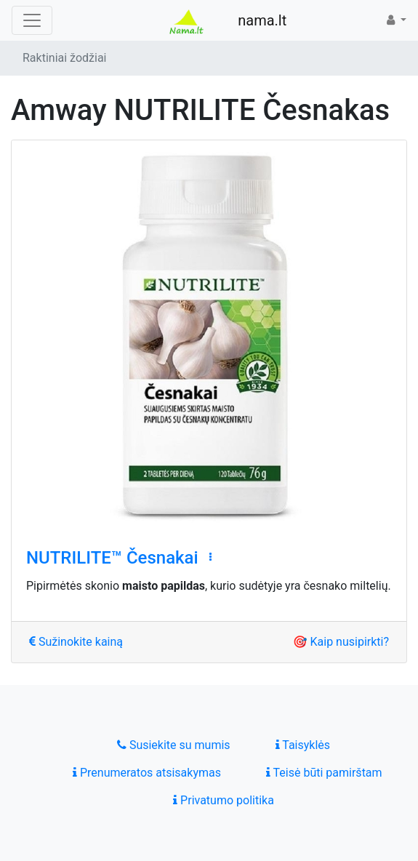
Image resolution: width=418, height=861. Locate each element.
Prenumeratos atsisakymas (147, 773)
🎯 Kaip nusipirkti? (341, 642)
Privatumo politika (223, 800)
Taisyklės (303, 745)
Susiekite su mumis (173, 745)
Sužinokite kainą (76, 642)
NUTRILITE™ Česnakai (112, 558)
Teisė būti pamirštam (324, 773)
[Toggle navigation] (32, 20)
